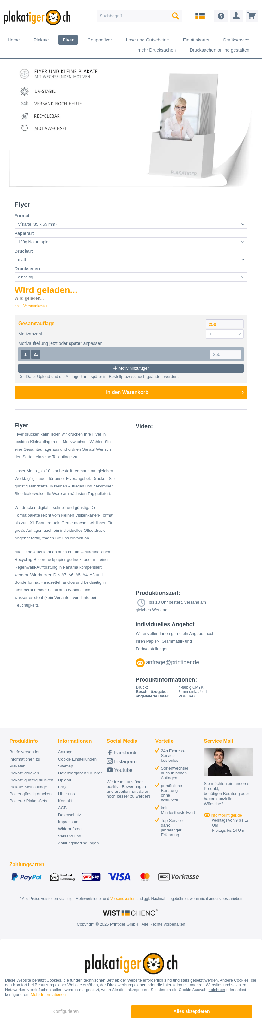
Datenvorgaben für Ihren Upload (80, 776)
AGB (62, 807)
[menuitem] (139, 16)
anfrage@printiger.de (172, 662)
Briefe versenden (24, 751)
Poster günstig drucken (30, 794)
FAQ (62, 787)
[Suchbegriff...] (139, 16)
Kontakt (65, 801)
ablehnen (217, 989)
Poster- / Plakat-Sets (28, 801)
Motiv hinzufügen (130, 368)
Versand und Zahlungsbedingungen (78, 839)
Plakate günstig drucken (31, 780)
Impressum (68, 821)
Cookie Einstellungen (77, 759)
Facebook (122, 752)
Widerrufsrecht (71, 828)
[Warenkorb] (252, 16)
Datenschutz (69, 814)
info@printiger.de (226, 815)
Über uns (66, 794)
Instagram (122, 761)
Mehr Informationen (48, 994)
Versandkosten (122, 898)
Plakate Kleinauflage (28, 787)
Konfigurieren (65, 1011)
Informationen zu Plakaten (24, 762)
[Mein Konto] (236, 16)
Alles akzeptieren (192, 1011)
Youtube (120, 770)
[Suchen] (175, 16)
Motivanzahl (30, 333)
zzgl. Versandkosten (31, 306)
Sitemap (65, 766)
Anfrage (65, 751)
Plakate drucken (24, 773)
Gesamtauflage (36, 323)
